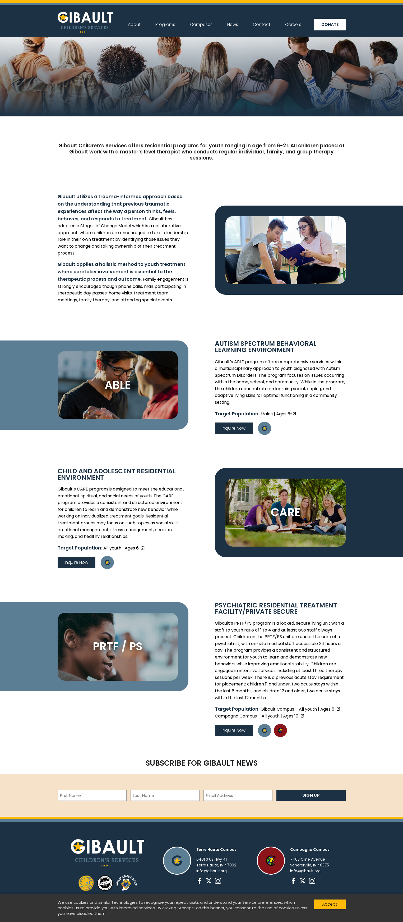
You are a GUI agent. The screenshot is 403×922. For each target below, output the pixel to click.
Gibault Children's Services (85, 22)
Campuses (201, 24)
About (134, 24)
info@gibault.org (211, 871)
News (232, 24)
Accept (329, 904)
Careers (293, 24)
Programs (165, 24)
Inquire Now (233, 428)
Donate (330, 24)
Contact (261, 24)
